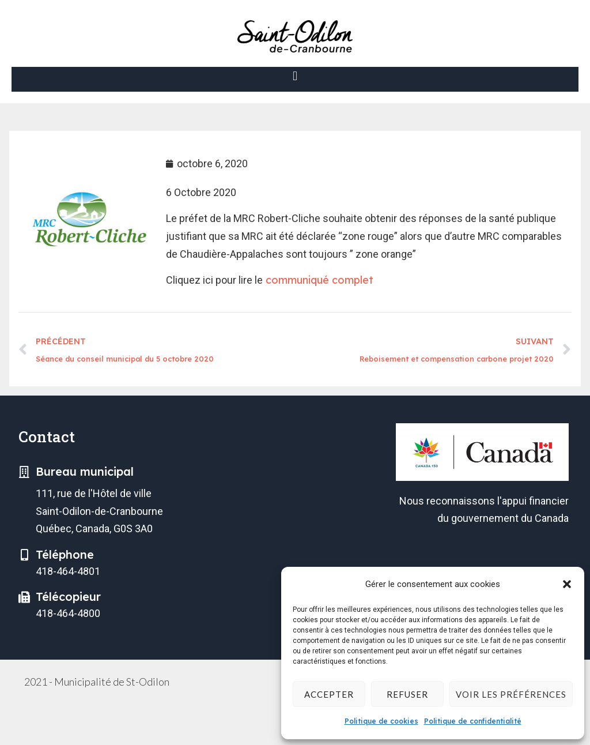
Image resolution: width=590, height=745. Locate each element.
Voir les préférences (511, 694)
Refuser (407, 694)
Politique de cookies (381, 721)
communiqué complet (318, 280)
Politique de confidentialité (472, 721)
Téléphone (65, 554)
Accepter (329, 694)
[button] (567, 584)
